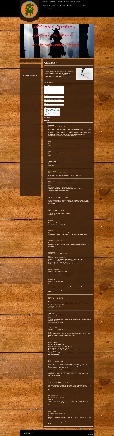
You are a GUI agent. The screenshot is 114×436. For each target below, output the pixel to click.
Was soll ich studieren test (55, 297)
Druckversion (25, 432)
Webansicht (90, 434)
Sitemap (33, 432)
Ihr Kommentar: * (47, 85)
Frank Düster (51, 181)
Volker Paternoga (53, 395)
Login (91, 432)
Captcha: (50, 107)
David (49, 209)
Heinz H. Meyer (52, 171)
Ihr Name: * (46, 95)
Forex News (51, 252)
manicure (50, 220)
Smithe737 (51, 230)
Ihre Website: (47, 103)
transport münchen (53, 269)
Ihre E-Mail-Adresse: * (53, 99)
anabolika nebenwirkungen (55, 240)
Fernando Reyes (52, 279)
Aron (49, 360)
